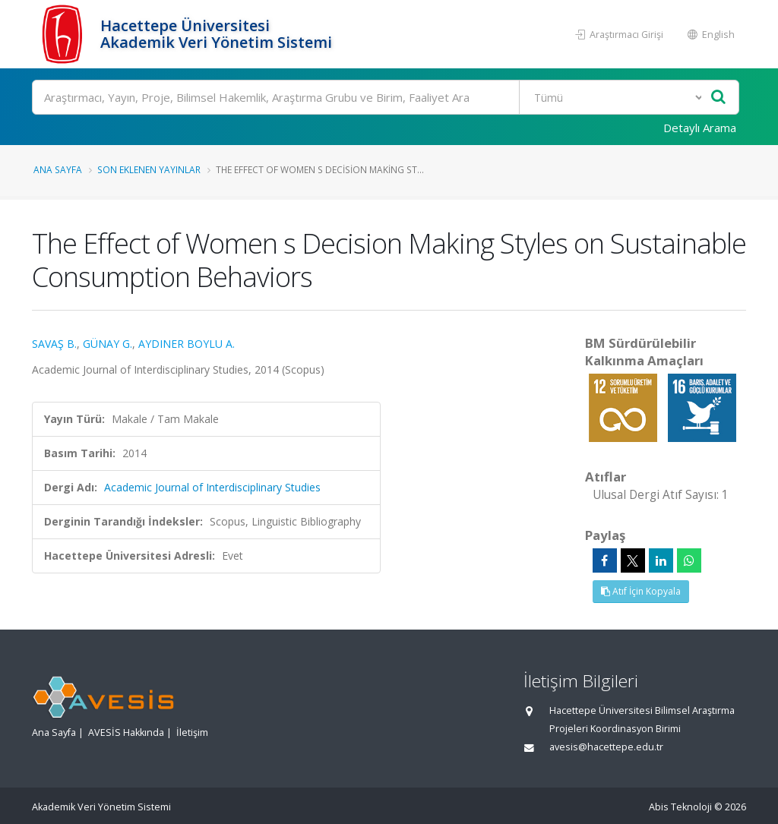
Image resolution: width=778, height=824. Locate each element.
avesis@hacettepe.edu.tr (606, 746)
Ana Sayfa (57, 169)
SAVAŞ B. (54, 343)
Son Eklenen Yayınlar (149, 169)
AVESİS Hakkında (126, 732)
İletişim (192, 732)
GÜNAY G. (107, 343)
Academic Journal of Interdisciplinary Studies (212, 487)
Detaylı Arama (699, 127)
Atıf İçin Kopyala (641, 591)
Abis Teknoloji (680, 806)
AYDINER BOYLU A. (186, 343)
